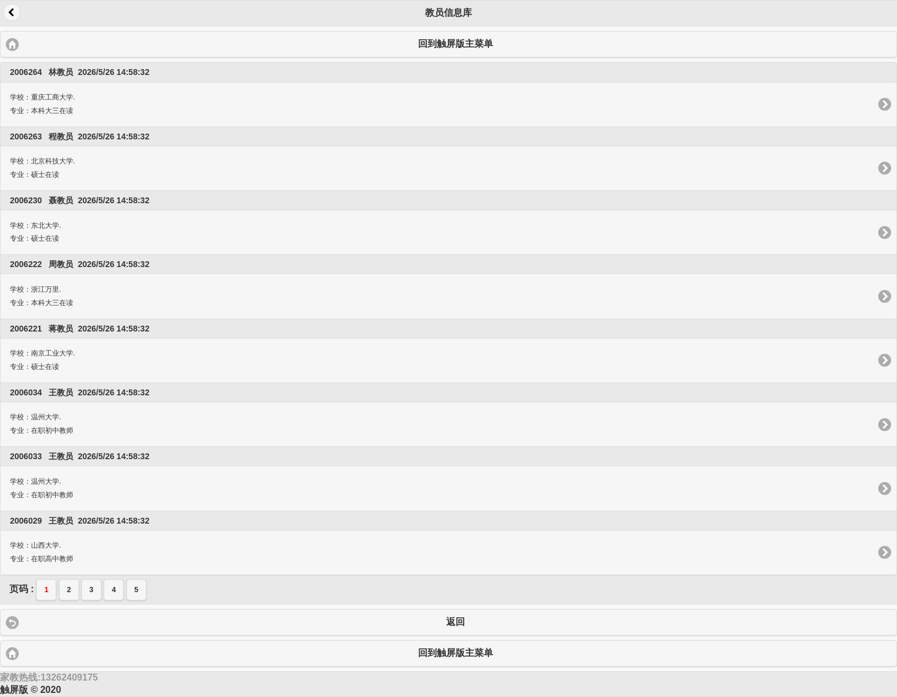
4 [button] (114, 590)
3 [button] (92, 590)
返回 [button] (11, 12)
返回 (455, 622)
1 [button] (46, 590)
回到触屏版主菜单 (455, 44)
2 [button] (69, 590)
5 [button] (136, 590)
